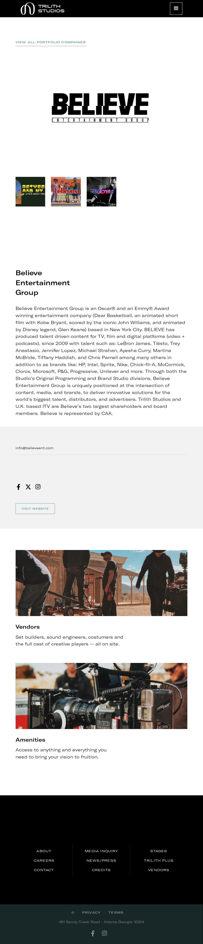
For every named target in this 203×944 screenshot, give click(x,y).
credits (101, 870)
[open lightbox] (101, 108)
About (43, 851)
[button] (176, 8)
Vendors (158, 870)
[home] (42, 8)
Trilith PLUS (159, 860)
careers (44, 860)
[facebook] (96, 933)
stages (158, 851)
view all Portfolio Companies (51, 42)
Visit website (35, 508)
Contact (44, 870)
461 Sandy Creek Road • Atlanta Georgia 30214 (101, 922)
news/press (101, 860)
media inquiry (101, 851)
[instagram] (107, 933)
